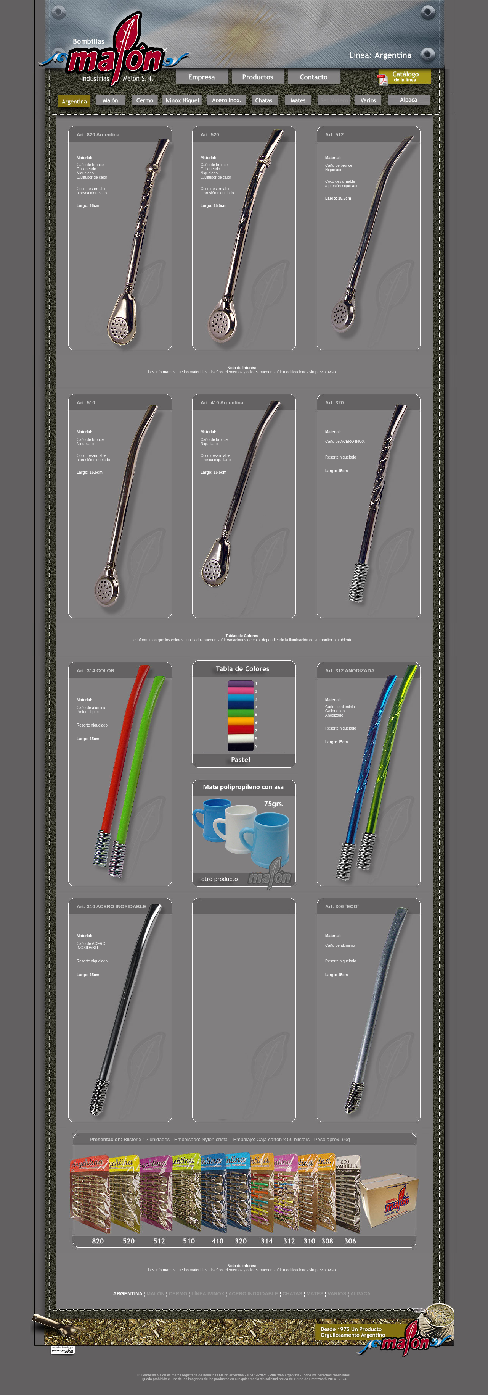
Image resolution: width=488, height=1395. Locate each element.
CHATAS (292, 1294)
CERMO (178, 1294)
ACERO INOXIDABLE (253, 1294)
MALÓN (155, 1294)
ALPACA (360, 1294)
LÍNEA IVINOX (207, 1294)
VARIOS (336, 1294)
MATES (315, 1294)
